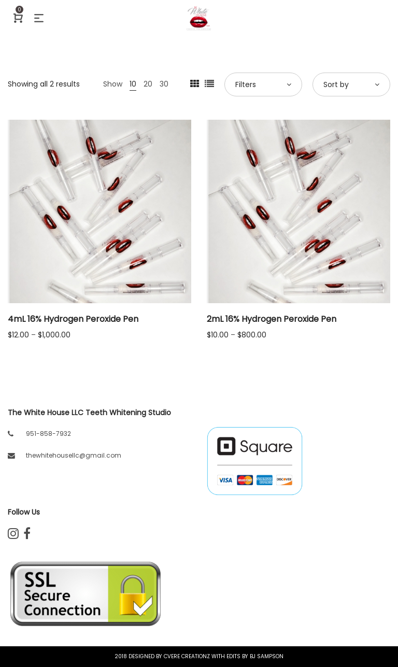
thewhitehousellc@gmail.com (73, 455)
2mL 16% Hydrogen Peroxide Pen (271, 319)
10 (133, 84)
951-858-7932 (48, 433)
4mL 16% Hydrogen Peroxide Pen (73, 319)
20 (148, 84)
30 (164, 84)
